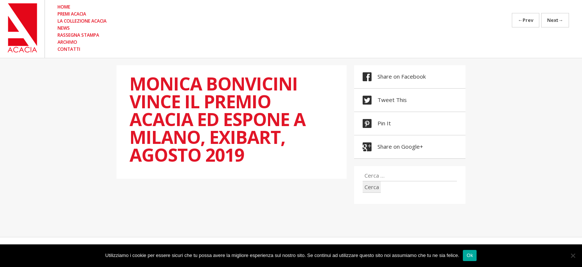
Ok (470, 255)
